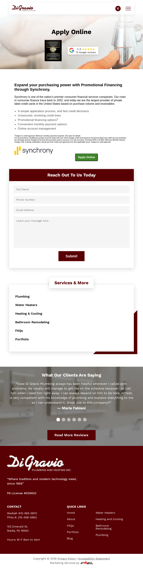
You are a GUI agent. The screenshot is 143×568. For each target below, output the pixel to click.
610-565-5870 (28, 513)
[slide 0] (58, 419)
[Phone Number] (71, 200)
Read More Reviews (71, 435)
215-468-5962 (27, 517)
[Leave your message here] (71, 232)
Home (71, 512)
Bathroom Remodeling (32, 322)
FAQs (19, 330)
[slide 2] (69, 419)
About (71, 519)
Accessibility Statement (94, 558)
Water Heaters (26, 305)
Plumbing (22, 296)
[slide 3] (74, 419)
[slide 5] (85, 419)
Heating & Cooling (28, 313)
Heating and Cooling (109, 519)
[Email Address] (71, 210)
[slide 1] (63, 419)
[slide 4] (79, 419)
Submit (71, 256)
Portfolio (22, 339)
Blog (70, 538)
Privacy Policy (67, 558)
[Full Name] (71, 189)
